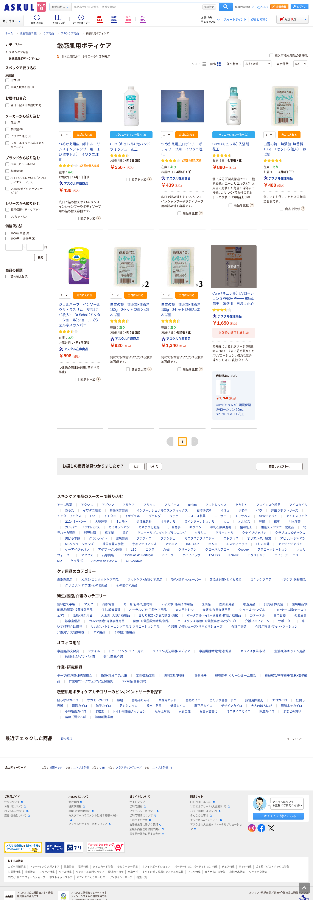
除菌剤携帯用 (104, 717)
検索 (226, 7)
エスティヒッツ (236, 544)
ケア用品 (49, 33)
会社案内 (75, 802)
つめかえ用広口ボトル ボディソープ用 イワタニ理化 (181, 149)
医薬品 (206, 604)
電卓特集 (69, 866)
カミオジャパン (119, 527)
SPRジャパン (268, 516)
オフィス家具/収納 (252, 651)
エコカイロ (279, 700)
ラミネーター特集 (127, 866)
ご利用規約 (137, 806)
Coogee (243, 549)
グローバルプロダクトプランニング (161, 532)
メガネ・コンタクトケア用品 (100, 579)
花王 (277, 521)
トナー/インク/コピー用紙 (126, 651)
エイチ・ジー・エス (286, 555)
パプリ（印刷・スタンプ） (205, 811)
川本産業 (295, 521)
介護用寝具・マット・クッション (276, 626)
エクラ (149, 549)
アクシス (87, 504)
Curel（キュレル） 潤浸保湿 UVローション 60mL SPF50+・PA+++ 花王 (233, 409)
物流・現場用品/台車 (114, 675)
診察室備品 (72, 621)
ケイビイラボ (191, 555)
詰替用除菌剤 (254, 700)
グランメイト (98, 538)
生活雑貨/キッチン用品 (289, 651)
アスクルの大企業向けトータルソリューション (216, 826)
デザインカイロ (231, 705)
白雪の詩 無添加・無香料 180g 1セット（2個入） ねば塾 (285, 149)
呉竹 (126, 532)
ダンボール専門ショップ (90, 872)
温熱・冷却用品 (82, 615)
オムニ (212, 544)
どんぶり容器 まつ (223, 700)
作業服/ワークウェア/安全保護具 (91, 681)
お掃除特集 (14, 872)
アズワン (108, 504)
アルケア (129, 504)
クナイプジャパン (254, 532)
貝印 (262, 521)
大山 (226, 521)
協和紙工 (246, 527)
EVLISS (214, 555)
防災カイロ (103, 705)
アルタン (149, 504)
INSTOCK (192, 544)
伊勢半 (243, 510)
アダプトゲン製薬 (110, 549)
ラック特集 (245, 866)
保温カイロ (266, 711)
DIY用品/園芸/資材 (133, 681)
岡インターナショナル (199, 521)
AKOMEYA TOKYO (104, 560)
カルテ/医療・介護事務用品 (107, 621)
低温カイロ (177, 705)
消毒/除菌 (108, 604)
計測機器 (201, 675)
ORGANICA (134, 560)
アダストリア (257, 555)
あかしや (241, 504)
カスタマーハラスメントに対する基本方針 (93, 817)
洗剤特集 (30, 872)
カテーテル (257, 615)
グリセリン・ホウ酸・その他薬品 (86, 585)
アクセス (87, 555)
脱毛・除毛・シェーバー (186, 579)
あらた (69, 510)
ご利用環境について (142, 815)
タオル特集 (65, 872)
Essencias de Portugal (138, 555)
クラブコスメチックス (290, 532)
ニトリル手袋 (81, 767)
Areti (166, 549)
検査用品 (249, 604)
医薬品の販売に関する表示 (146, 833)
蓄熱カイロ (193, 700)
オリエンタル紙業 (259, 538)
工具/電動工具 (145, 675)
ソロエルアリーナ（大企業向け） (210, 806)
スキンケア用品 (70, 33)
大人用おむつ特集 (215, 872)
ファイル (94, 651)
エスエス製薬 (196, 516)
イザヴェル (132, 516)
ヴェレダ (155, 516)
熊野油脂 (90, 532)
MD (59, 560)
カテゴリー (11, 21)
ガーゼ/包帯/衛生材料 (137, 604)
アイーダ (167, 555)
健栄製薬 (122, 538)
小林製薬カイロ (75, 711)
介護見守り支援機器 (70, 632)
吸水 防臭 (154, 705)
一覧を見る (65, 739)
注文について (13, 802)
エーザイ (220, 516)
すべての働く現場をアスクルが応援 (163, 872)
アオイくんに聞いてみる (278, 816)
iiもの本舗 (262, 544)
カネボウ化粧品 (149, 527)
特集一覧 (142, 877)
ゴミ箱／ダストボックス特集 (272, 866)
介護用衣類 (238, 626)
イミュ (225, 510)
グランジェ (168, 538)
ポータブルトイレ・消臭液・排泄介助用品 (214, 615)
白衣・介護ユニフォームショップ (26, 877)
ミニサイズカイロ (238, 711)
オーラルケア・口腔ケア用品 (148, 609)
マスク (88, 604)
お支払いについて (16, 811)
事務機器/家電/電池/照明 (215, 651)
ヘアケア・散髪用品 (293, 579)
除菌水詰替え (208, 711)
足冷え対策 (162, 711)
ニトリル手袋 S (162, 767)
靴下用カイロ (203, 705)
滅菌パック (56, 767)
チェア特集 (228, 866)
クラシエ (201, 532)
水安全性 (185, 711)
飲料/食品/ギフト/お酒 (80, 656)
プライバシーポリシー (144, 811)
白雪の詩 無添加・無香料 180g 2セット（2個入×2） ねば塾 (131, 310)
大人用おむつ (185, 609)
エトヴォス (230, 538)
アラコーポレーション (272, 549)
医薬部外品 (226, 604)
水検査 (99, 711)
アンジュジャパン (290, 544)
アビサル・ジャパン (293, 538)
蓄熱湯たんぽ (141, 700)
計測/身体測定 (273, 604)
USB (102, 767)
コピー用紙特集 (17, 866)
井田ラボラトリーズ (284, 510)
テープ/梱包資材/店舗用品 (74, 675)
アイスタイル (298, 504)
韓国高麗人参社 (113, 544)
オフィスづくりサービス (91, 877)
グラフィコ (144, 538)
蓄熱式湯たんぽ (75, 717)
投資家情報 (77, 806)
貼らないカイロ (67, 700)
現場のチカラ (116, 872)
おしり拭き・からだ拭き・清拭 (158, 615)
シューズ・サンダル (252, 609)
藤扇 (120, 700)
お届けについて (15, 806)
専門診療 (280, 615)
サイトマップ (137, 802)
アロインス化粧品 (268, 504)
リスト (199, 64)
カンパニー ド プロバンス (82, 527)
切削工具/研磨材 (175, 675)
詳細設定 (209, 7)
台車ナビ (133, 872)
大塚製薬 (101, 521)
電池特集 (83, 866)
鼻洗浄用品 (64, 579)
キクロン (195, 527)
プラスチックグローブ (129, 767)
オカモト (122, 521)
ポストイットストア (61, 877)
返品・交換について (17, 815)
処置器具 (300, 615)
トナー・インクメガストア (45, 866)
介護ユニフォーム (257, 621)
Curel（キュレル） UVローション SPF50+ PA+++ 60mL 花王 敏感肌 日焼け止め (233, 299)
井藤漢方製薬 (119, 510)
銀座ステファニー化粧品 (277, 527)
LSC (134, 549)
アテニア (171, 544)
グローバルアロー (217, 549)
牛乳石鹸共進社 (220, 527)
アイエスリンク (296, 516)
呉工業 (109, 532)
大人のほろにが (261, 705)
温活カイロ (79, 705)
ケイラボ (77, 560)
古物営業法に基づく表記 (145, 824)
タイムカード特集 (103, 866)
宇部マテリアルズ (144, 544)
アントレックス (216, 504)
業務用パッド (168, 700)
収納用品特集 (237, 872)
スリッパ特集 (47, 872)
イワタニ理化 (92, 510)
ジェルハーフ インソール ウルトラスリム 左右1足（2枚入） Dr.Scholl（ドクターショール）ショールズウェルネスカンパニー (81, 315)
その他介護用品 (124, 632)
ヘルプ (264, 7)
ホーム (9, 33)
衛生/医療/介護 (28, 33)
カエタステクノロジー (199, 538)
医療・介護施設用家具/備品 (151, 621)
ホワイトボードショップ (156, 866)
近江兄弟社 (144, 521)
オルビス (244, 521)
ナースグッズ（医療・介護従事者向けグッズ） (207, 621)
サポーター (285, 621)
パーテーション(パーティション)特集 (196, 866)
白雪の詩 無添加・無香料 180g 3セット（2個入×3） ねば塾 (182, 310)
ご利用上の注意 (140, 820)
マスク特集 (194, 872)
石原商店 (108, 555)
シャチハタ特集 (258, 872)
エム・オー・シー (75, 521)
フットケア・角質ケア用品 (145, 579)
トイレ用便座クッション (129, 711)
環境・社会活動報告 (81, 811)
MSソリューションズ (79, 544)
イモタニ (110, 516)
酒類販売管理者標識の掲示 (146, 829)
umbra (192, 504)
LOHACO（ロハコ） (202, 802)
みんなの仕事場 (201, 815)
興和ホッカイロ (291, 705)
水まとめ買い (292, 711)
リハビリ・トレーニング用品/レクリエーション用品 (125, 626)
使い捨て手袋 (66, 604)
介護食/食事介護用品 (216, 609)
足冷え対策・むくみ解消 (225, 579)
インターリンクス (69, 516)
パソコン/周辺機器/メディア (171, 651)
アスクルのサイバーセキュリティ (90, 824)
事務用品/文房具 (68, 651)
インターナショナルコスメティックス (162, 510)
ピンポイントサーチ (120, 877)
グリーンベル (224, 532)
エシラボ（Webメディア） (206, 820)
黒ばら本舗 (72, 538)
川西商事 (174, 527)
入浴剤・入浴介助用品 (115, 615)
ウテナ (174, 516)
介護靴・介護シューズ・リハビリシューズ (195, 626)
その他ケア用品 (126, 585)
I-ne (92, 516)
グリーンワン (187, 549)
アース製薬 (64, 504)
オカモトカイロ (97, 700)
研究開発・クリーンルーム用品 (235, 675)
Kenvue (234, 555)
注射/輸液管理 (110, 609)
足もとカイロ (129, 705)
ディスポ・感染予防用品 (177, 604)
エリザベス (242, 516)
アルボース (171, 504)
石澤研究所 (204, 510)
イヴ (259, 510)
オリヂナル (168, 521)
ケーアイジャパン (77, 549)
